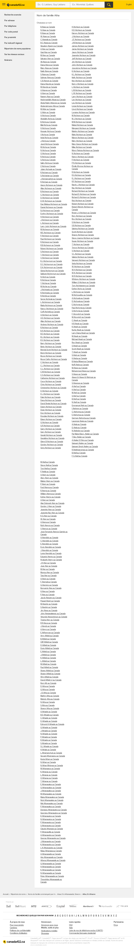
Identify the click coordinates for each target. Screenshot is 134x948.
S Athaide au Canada (48, 743)
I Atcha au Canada (47, 135)
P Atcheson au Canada (49, 236)
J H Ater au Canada (48, 563)
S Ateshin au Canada (48, 607)
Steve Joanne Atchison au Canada (85, 238)
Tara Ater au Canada (48, 576)
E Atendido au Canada (49, 544)
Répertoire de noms (18, 894)
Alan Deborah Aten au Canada (52, 503)
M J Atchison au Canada (81, 119)
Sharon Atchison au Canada (83, 235)
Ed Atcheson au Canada (50, 211)
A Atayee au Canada (48, 90)
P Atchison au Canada (80, 160)
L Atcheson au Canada (49, 223)
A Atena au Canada (48, 522)
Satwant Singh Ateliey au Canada (85, 447)
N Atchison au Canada (80, 154)
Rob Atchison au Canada (81, 201)
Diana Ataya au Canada (49, 65)
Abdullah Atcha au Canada (50, 119)
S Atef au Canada (78, 396)
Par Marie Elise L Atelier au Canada (85, 434)
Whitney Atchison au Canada (83, 279)
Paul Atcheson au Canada (50, 239)
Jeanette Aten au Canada (50, 510)
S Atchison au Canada (80, 222)
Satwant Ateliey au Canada (82, 443)
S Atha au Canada (47, 705)
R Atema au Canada (48, 491)
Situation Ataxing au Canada (51, 46)
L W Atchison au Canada (81, 93)
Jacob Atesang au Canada (50, 598)
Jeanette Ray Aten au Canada (52, 513)
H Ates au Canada (47, 591)
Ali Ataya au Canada (48, 62)
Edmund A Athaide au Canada (52, 724)
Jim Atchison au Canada (81, 62)
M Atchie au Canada (48, 287)
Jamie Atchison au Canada (82, 49)
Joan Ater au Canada (48, 566)
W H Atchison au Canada (82, 270)
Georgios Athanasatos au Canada (53, 813)
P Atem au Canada (47, 484)
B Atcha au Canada (47, 122)
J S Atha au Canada (48, 693)
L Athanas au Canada (48, 775)
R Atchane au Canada (49, 173)
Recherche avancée (12, 15)
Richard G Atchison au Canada (84, 197)
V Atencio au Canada (48, 529)
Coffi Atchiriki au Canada (50, 312)
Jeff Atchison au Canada (81, 59)
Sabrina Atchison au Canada (83, 229)
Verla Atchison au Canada (82, 264)
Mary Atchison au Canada (82, 141)
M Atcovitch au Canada (81, 317)
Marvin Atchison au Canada (82, 138)
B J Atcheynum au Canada (51, 261)
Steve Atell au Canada (49, 465)
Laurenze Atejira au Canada (82, 421)
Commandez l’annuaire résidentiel (82, 933)
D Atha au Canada (47, 686)
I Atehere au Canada (80, 409)
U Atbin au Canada (47, 113)
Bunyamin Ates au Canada (50, 588)
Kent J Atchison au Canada (82, 84)
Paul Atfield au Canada (49, 667)
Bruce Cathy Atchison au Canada (53, 359)
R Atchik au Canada (48, 296)
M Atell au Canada (47, 462)
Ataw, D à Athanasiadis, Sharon (68, 894)
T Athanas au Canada (48, 781)
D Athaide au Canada (48, 721)
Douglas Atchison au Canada (51, 416)
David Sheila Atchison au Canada (53, 404)
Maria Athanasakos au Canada (52, 797)
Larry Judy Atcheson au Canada (53, 226)
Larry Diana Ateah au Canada (83, 333)
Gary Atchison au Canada (50, 432)
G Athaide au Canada (48, 728)
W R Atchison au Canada (81, 276)
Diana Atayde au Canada (50, 84)
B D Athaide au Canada (49, 715)
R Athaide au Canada (48, 740)
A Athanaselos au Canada (50, 835)
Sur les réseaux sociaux (14, 54)
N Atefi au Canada (79, 402)
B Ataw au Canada (47, 27)
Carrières (13, 928)
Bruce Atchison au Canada (50, 356)
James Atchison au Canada (83, 46)
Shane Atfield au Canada (50, 671)
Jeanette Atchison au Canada (83, 55)
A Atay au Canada (47, 49)
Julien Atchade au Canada (50, 169)
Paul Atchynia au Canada (81, 308)
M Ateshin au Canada (48, 604)
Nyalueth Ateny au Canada (51, 560)
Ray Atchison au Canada (81, 188)
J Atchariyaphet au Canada (51, 179)
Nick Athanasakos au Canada (51, 800)
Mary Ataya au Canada (49, 68)
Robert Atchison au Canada (82, 204)
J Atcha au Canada (47, 141)
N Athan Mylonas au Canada (51, 766)
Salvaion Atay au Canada (50, 59)
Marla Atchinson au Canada (51, 306)
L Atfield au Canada (48, 661)
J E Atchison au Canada (81, 40)
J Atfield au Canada (48, 655)
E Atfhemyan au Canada (50, 633)
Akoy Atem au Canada (49, 478)
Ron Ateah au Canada (80, 343)
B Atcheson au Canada (49, 192)
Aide (71, 928)
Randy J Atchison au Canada (83, 185)
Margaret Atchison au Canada (83, 128)
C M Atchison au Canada (50, 372)
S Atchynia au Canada (80, 311)
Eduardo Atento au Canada (51, 557)
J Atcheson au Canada (49, 220)
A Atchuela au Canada (80, 298)
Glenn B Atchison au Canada (51, 442)
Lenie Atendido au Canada (50, 554)
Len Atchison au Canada (81, 100)
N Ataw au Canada (47, 30)
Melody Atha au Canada (49, 699)
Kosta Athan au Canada (49, 759)
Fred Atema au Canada (49, 488)
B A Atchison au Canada (49, 331)
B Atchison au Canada (49, 328)
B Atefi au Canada (79, 399)
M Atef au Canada (79, 393)
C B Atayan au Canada (49, 81)
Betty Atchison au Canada (50, 347)
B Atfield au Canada (48, 639)
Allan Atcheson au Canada (50, 188)
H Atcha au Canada (48, 128)
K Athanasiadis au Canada (50, 870)
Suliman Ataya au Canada (50, 78)
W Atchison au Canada (81, 267)
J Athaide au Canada (48, 731)
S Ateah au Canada (79, 346)
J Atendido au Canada (49, 550)
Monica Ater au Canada (49, 573)
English (129, 5)
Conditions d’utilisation (18, 933)
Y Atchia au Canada (48, 283)
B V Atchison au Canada (49, 340)
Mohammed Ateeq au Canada (84, 371)
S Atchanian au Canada (49, 176)
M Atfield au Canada (48, 664)
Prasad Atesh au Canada (50, 601)
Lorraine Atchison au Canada (83, 113)
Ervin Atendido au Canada (50, 547)
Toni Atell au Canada (48, 469)
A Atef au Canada (79, 386)
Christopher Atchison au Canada (53, 388)
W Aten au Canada (47, 519)
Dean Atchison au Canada (50, 410)
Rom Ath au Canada (48, 683)
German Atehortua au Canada (83, 418)
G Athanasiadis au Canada (50, 864)
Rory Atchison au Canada (82, 216)
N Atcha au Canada (48, 150)
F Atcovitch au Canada (81, 314)
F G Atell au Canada (79, 456)
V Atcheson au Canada (49, 258)
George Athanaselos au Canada (52, 838)
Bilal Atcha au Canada (48, 125)
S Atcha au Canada (47, 160)
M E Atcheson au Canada (50, 233)
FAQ (71, 925)
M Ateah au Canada (79, 336)
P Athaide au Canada (48, 737)
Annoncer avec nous (49, 925)
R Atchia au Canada (48, 280)
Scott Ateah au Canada (81, 349)
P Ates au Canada (47, 595)
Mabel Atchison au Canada (82, 125)
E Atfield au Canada (48, 652)
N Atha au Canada (47, 702)
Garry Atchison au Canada (50, 429)
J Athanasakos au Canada (50, 791)
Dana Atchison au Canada (50, 400)
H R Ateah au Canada (80, 324)
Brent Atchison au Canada (50, 353)
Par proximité (10, 37)
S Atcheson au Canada (49, 252)
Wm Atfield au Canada (49, 677)
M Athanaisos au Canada (50, 769)
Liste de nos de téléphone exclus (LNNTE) (86, 931)
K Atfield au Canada (48, 658)
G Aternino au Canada (49, 585)
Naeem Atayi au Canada (50, 97)
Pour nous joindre (17, 925)
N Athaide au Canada (48, 734)
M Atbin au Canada (47, 109)
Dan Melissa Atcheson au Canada (53, 204)
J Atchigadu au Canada (49, 290)
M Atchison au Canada (81, 116)
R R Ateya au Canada (48, 623)
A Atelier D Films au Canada (83, 440)
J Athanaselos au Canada (50, 842)
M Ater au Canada (47, 569)
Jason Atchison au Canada (82, 52)
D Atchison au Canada (49, 391)
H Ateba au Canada (79, 358)
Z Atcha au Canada (47, 166)
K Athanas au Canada (48, 772)
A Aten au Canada (47, 500)
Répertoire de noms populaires (17, 49)
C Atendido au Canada (49, 541)
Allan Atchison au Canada (50, 321)
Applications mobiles (49, 931)
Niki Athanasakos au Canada (51, 804)
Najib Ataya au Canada (49, 71)
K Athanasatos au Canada (50, 816)
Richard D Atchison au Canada (84, 194)
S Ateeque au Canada (80, 383)
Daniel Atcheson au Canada (51, 207)
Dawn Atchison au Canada (50, 407)
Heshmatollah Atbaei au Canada (52, 100)
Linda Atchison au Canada (82, 106)
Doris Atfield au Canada (49, 648)
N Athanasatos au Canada (50, 819)
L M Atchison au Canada (81, 90)
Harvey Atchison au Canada (83, 33)
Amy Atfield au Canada (49, 636)
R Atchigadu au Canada (49, 293)
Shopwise (45, 934)
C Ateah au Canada (79, 320)
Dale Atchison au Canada (50, 397)
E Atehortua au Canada (81, 415)
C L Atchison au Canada (50, 369)
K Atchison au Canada (80, 71)
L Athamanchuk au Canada (51, 753)
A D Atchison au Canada (50, 318)
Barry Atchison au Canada (50, 344)
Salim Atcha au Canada (49, 163)
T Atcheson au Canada (49, 255)
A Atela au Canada (79, 424)
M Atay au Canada (47, 55)
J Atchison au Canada (80, 37)
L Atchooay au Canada (81, 292)
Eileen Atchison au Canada (50, 419)
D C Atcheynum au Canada (51, 264)
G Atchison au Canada (49, 423)
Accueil (5, 894)
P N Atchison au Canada (81, 163)
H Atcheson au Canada (49, 217)
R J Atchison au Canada (81, 179)
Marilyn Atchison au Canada (83, 131)
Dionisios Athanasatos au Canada (53, 810)
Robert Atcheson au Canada (51, 249)
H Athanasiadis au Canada (50, 867)
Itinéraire (8, 60)
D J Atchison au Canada (50, 394)
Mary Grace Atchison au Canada (84, 144)
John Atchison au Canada (82, 65)
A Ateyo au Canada (48, 629)
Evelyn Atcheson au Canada (51, 214)
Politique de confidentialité (20, 931)
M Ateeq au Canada (79, 368)
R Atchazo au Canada (48, 182)
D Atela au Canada (79, 428)
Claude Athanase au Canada (51, 829)
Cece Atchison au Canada (50, 381)
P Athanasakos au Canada (50, 807)
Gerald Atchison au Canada (51, 435)
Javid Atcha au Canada (49, 144)
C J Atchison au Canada (50, 366)
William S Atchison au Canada (83, 282)
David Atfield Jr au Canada (50, 680)
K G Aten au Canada (48, 516)
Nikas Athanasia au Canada (51, 851)
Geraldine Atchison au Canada (52, 438)
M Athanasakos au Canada (50, 794)
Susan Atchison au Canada (82, 241)
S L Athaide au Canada (49, 747)
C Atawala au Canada (48, 40)
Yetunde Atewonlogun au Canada (53, 617)
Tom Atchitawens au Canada (83, 286)
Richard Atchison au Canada (83, 191)
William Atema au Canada (50, 494)
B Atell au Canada (78, 453)
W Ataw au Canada (48, 37)
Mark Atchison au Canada (82, 135)
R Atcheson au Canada (49, 242)
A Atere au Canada (47, 579)
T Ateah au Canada (79, 352)
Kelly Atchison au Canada (82, 78)
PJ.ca (116, 925)
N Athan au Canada (48, 762)
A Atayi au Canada (47, 93)
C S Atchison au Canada (50, 375)
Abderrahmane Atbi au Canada (52, 106)
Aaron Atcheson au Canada (51, 185)
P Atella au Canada (47, 472)
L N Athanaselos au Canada (51, 848)
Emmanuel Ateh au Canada (82, 406)
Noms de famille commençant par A (41, 894)
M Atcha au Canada (48, 147)
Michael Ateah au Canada (82, 339)
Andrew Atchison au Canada (51, 325)
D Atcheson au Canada (49, 198)
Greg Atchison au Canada (50, 448)
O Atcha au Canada (48, 154)
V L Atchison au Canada (81, 254)
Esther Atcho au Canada (81, 289)
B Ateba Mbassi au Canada (82, 362)
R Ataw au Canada (47, 33)
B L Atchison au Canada (49, 337)
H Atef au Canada (79, 390)
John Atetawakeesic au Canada (52, 614)
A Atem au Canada (47, 475)
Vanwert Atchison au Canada (83, 260)
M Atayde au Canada (48, 87)
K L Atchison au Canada (81, 75)
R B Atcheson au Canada (50, 245)
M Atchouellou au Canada (82, 295)
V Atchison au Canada (80, 251)
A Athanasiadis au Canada (50, 854)
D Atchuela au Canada (80, 301)
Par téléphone (10, 26)
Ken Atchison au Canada (81, 81)
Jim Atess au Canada (48, 611)
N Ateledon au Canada (81, 431)
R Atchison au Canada (80, 172)
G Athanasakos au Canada (50, 788)
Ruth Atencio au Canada (50, 526)
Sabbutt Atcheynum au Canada (52, 274)
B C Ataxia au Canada (48, 43)
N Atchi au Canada (47, 277)
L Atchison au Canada (80, 87)
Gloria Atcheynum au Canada (52, 271)
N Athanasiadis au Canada (50, 873)
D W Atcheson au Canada (50, 201)
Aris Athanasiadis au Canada (51, 857)
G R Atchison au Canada (50, 426)
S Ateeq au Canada (79, 374)
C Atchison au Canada (49, 362)
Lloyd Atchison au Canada (82, 109)
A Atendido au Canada (49, 538)
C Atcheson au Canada (49, 195)
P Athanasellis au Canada (50, 832)
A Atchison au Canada (49, 315)
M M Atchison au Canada (81, 122)
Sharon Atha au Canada (49, 709)
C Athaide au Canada (48, 718)
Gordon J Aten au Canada (50, 506)
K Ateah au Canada (79, 327)
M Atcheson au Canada (49, 230)
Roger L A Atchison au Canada (84, 213)
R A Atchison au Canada (81, 175)
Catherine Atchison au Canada (52, 378)
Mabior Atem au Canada (49, 481)
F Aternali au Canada (48, 582)
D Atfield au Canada (48, 645)
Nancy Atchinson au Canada (51, 309)
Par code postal (11, 32)
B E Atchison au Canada (49, 334)
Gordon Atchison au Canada (51, 445)
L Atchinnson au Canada (50, 302)
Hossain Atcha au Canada (50, 131)
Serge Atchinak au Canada (50, 299)
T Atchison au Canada (80, 245)
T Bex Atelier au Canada (81, 437)
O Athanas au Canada (49, 778)
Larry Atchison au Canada (82, 97)
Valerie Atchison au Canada (82, 257)
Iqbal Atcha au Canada (49, 138)
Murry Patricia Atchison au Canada (85, 150)
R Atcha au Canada (47, 157)
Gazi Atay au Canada (48, 52)
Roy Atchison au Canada (81, 219)
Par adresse (9, 21)
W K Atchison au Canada (82, 273)
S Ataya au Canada (47, 75)
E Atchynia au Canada (80, 305)
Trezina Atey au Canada (49, 620)
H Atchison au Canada (80, 27)
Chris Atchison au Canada (50, 385)
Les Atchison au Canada (81, 103)
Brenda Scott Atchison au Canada (53, 350)
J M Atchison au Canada (81, 43)
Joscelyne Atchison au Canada (84, 68)
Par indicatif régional (13, 43)
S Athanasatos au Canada (50, 826)
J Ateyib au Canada (48, 626)
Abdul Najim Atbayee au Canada (53, 103)
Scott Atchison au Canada (82, 232)
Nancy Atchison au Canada (82, 157)
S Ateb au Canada (79, 355)
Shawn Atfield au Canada (50, 674)
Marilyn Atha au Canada (49, 696)
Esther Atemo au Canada (50, 497)
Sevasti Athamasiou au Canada (52, 756)
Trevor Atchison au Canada (82, 248)
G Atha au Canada (47, 690)
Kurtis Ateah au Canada (81, 330)
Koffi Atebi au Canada (80, 365)
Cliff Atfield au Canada (49, 642)
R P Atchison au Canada (81, 182)
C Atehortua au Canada (81, 412)
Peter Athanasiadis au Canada (52, 876)
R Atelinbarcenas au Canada (83, 450)
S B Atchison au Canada (81, 226)
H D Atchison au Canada (81, 30)
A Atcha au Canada (48, 116)
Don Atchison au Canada (50, 413)
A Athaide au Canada (48, 712)
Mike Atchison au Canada (82, 147)
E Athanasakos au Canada (50, 785)
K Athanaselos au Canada (50, 845)
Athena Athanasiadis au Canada (52, 860)
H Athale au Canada (48, 750)
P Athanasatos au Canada (50, 822)
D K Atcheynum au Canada (51, 268)
